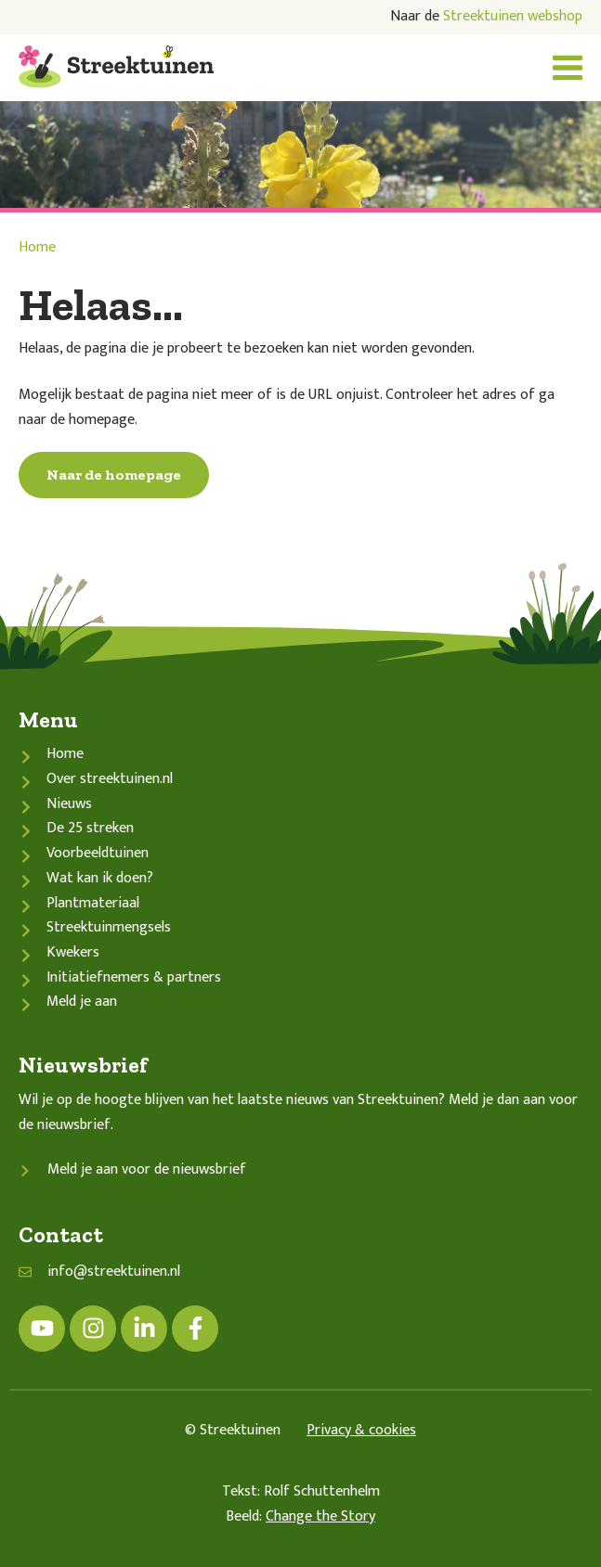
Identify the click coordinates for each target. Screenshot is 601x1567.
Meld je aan (81, 1001)
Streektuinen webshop (512, 16)
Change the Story (320, 1516)
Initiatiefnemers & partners (133, 977)
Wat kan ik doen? (99, 878)
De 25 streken (90, 828)
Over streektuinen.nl (109, 778)
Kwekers (72, 952)
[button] (567, 68)
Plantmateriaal (92, 903)
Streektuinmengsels (108, 927)
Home (37, 247)
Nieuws (69, 803)
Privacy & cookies (361, 1430)
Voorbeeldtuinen (97, 853)
